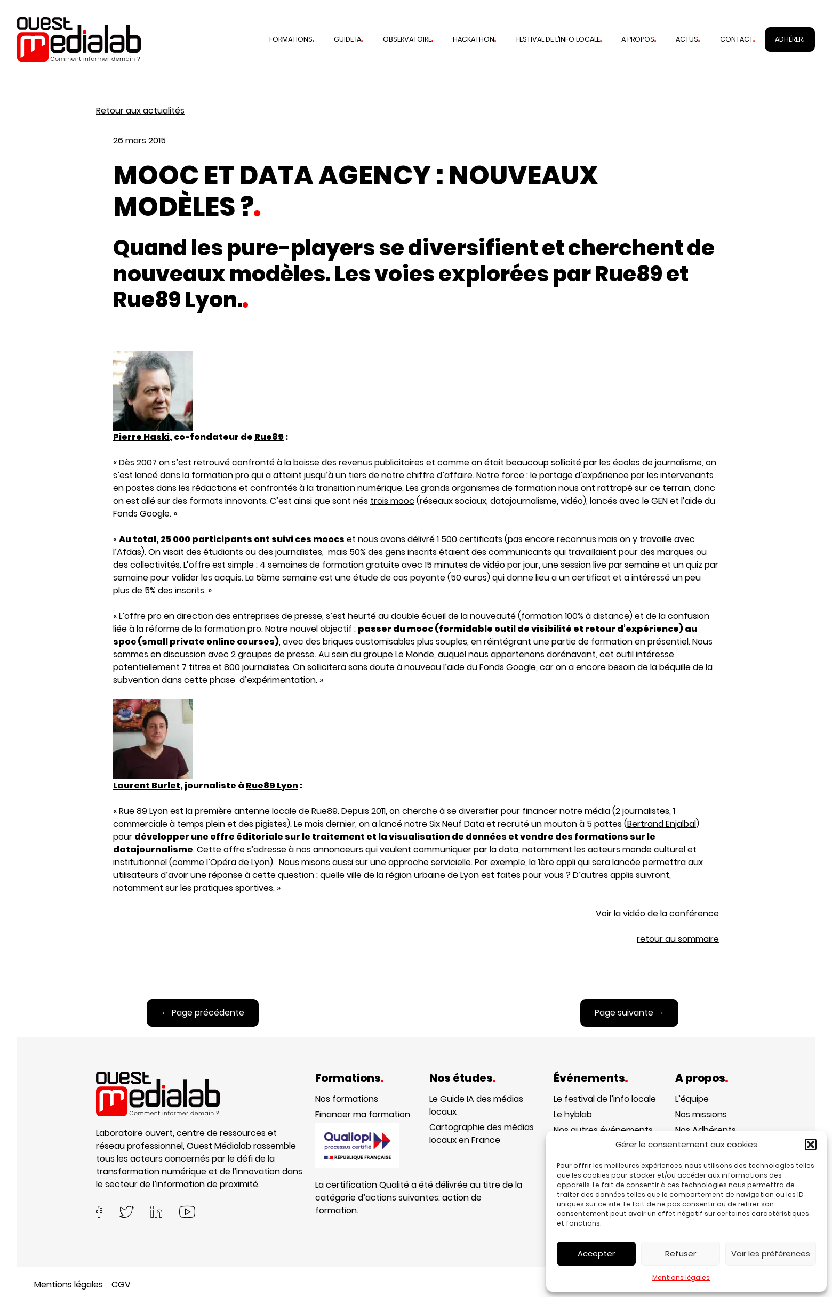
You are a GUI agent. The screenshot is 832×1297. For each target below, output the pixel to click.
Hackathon (473, 39)
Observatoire (407, 39)
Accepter (596, 1253)
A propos (637, 39)
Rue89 (269, 437)
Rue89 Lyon (272, 785)
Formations (291, 39)
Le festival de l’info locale (605, 1099)
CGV (121, 1284)
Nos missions (701, 1114)
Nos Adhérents (705, 1130)
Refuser (680, 1253)
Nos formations (346, 1099)
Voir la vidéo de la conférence (657, 913)
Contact (736, 39)
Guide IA (347, 39)
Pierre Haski (153, 397)
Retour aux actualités (140, 110)
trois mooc (392, 501)
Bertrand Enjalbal (661, 824)
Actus (687, 39)
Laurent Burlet (146, 785)
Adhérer (789, 39)
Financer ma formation (362, 1114)
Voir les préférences (770, 1253)
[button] (810, 1144)
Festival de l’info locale (558, 39)
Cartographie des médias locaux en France (481, 1133)
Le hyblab (573, 1114)
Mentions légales (681, 1277)
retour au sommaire (678, 939)
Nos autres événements (603, 1130)
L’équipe (692, 1099)
